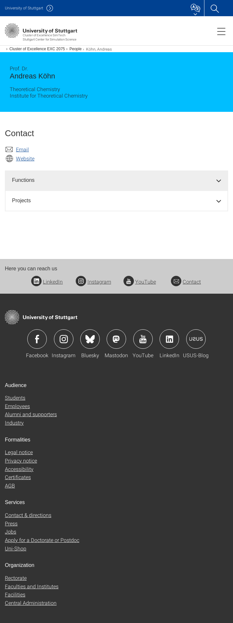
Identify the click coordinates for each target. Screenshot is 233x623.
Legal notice (19, 452)
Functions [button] (23, 180)
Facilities (15, 594)
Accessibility (19, 468)
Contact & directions (28, 514)
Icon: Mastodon (116, 339)
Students (15, 397)
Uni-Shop (15, 548)
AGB (10, 485)
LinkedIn (47, 281)
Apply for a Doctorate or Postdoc (42, 539)
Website (25, 158)
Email (22, 149)
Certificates (18, 477)
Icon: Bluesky (90, 339)
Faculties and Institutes (31, 586)
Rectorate (16, 577)
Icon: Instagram (63, 339)
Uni (24, 8)
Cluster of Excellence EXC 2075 (37, 49)
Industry (14, 422)
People (76, 49)
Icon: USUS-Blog (196, 339)
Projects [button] (21, 200)
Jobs (10, 531)
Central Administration (31, 602)
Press (11, 523)
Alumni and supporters (31, 414)
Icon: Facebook (37, 339)
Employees (17, 406)
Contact (186, 281)
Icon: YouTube (143, 339)
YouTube (139, 281)
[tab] (116, 180)
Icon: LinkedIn (169, 339)
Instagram (93, 281)
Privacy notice (21, 460)
